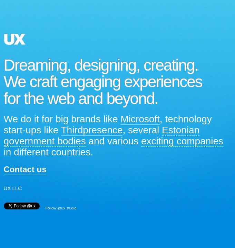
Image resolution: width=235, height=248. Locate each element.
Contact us (25, 169)
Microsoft (140, 119)
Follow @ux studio (61, 208)
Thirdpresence (92, 130)
